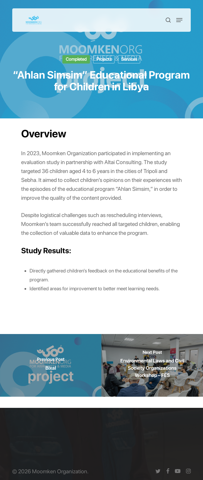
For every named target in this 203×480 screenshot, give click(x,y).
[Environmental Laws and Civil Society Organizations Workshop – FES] (152, 365)
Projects (103, 59)
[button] (179, 20)
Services (129, 59)
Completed (76, 59)
